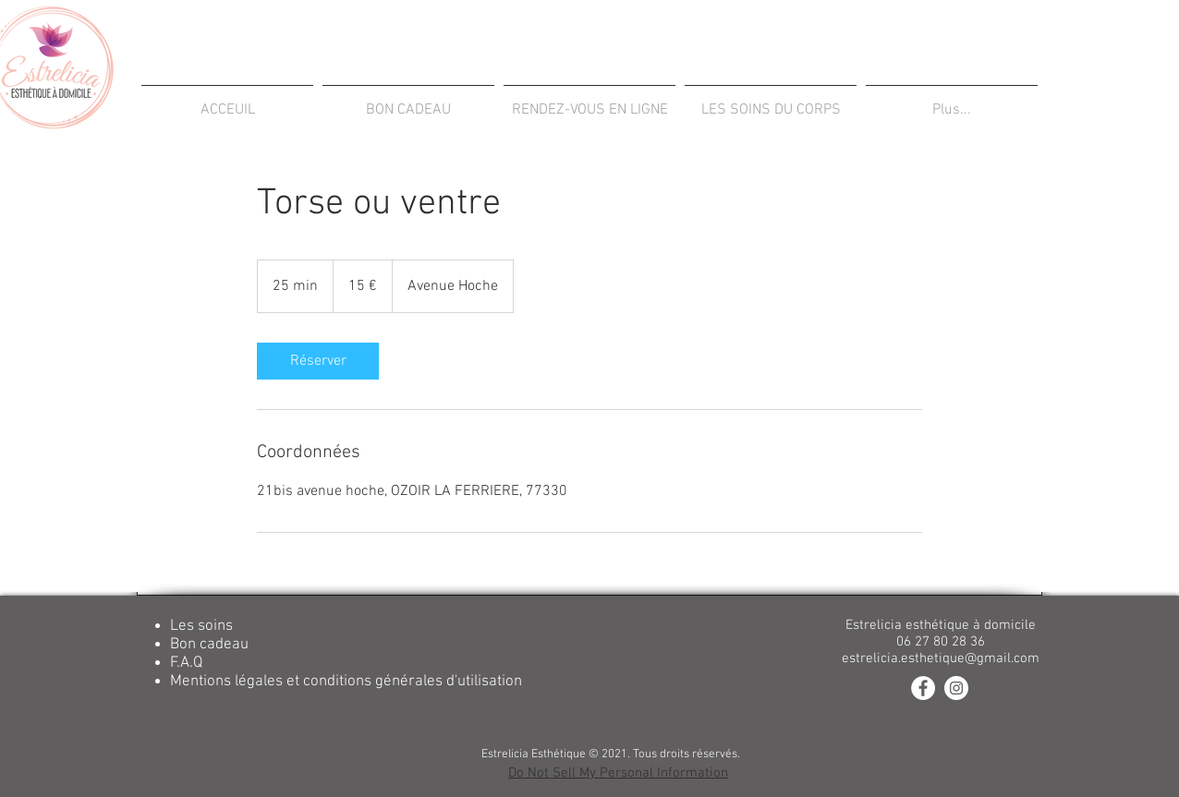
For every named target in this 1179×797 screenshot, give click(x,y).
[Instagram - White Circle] (956, 688)
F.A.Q (186, 663)
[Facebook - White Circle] (923, 688)
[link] (318, 361)
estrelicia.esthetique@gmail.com (940, 658)
